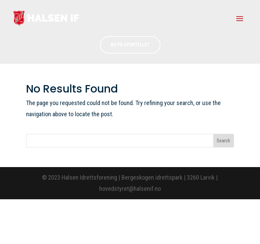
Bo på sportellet (130, 44)
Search (223, 140)
